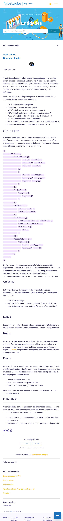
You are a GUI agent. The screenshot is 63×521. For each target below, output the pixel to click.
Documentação (40, 15)
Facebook (4, 422)
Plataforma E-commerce (29, 510)
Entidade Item (8, 472)
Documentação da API (12, 468)
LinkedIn (11, 422)
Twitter (7, 422)
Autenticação (8, 476)
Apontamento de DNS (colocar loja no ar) (19, 481)
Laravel (14, 342)
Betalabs (21, 15)
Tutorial (6, 485)
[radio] (26, 435)
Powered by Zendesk (53, 519)
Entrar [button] (55, 4)
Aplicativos (29, 15)
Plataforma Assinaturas (47, 510)
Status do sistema (14, 510)
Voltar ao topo (9, 454)
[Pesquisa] (25, 31)
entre (10, 503)
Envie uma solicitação (39, 447)
